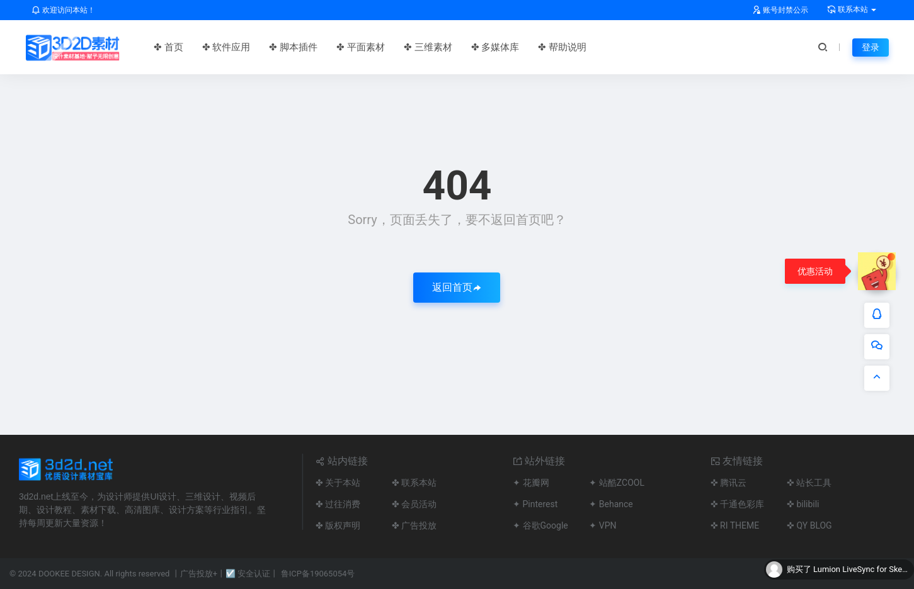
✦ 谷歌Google (540, 525)
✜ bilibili (803, 504)
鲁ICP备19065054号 (318, 573)
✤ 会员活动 (414, 504)
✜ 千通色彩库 (737, 504)
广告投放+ (198, 573)
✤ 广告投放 (414, 525)
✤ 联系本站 (414, 483)
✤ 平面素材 (360, 47)
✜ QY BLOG (809, 525)
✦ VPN (602, 525)
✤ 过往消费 (338, 504)
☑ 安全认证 (248, 573)
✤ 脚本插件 (293, 47)
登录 (870, 47)
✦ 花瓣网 (531, 483)
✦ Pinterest (535, 504)
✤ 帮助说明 (562, 47)
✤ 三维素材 (428, 47)
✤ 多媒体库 (495, 47)
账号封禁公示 (780, 10)
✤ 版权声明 (338, 525)
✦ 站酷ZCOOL (616, 483)
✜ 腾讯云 (728, 483)
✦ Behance (610, 504)
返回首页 (456, 287)
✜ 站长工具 (809, 483)
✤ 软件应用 (226, 47)
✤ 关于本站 (338, 483)
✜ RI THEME (735, 525)
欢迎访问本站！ (63, 10)
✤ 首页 (168, 47)
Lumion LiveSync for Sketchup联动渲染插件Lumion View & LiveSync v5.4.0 (860, 570)
